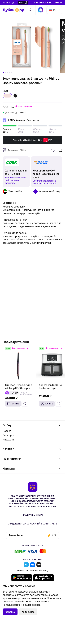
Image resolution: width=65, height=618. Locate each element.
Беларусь (8, 435)
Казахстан (9, 439)
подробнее (28, 611)
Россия (7, 430)
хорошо (10, 611)
